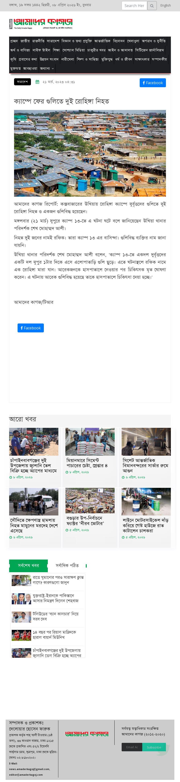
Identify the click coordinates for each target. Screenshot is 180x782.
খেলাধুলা (133, 41)
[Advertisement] (93, 23)
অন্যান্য (45, 68)
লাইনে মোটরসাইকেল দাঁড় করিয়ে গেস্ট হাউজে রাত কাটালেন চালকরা (146, 527)
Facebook (153, 83)
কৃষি (13, 59)
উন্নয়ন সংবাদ (49, 59)
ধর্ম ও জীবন (123, 59)
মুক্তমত (15, 68)
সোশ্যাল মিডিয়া (74, 50)
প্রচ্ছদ (14, 41)
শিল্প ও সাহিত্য (88, 59)
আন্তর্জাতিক (102, 41)
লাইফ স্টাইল (41, 50)
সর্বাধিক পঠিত (67, 568)
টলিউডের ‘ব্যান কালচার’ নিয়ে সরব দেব (54, 619)
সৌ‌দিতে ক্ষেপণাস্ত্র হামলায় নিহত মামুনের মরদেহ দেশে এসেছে (34, 527)
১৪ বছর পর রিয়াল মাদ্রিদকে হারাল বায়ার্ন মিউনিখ (53, 637)
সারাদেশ (53, 41)
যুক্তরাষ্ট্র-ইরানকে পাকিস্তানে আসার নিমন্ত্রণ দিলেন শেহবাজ (58, 600)
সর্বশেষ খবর (29, 568)
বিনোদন (119, 41)
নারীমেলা (67, 59)
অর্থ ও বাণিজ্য (20, 50)
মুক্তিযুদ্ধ (107, 59)
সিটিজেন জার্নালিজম (149, 50)
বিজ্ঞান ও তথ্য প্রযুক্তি (77, 41)
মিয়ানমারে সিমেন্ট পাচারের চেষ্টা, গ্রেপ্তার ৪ (87, 463)
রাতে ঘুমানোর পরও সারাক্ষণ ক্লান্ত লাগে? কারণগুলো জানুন (57, 582)
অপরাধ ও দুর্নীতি (154, 41)
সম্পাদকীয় (159, 59)
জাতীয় (25, 41)
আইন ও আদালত (120, 50)
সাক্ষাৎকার (142, 59)
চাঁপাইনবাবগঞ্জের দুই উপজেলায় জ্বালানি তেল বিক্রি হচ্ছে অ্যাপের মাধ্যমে (33, 466)
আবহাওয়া (30, 68)
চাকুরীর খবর (96, 50)
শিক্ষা (56, 50)
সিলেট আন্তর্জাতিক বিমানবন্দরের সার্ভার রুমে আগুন (145, 466)
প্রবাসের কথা (28, 59)
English (164, 5)
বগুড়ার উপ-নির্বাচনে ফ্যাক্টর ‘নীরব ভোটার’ (85, 522)
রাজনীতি (38, 41)
